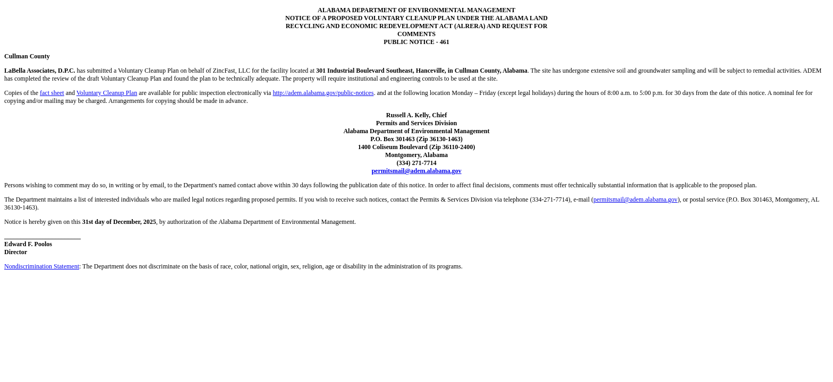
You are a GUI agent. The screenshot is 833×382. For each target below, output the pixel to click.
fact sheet (52, 93)
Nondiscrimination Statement (41, 266)
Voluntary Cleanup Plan (106, 93)
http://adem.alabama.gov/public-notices (323, 93)
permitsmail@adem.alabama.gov (416, 171)
